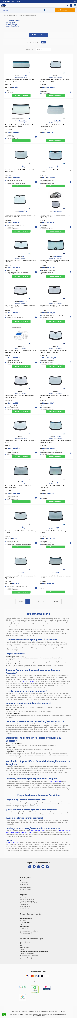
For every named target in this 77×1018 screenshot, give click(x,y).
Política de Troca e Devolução (29, 903)
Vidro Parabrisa (33, 15)
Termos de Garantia (26, 906)
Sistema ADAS (24, 904)
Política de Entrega (25, 898)
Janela (16, 833)
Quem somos (24, 882)
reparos (41, 624)
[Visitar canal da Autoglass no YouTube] (42, 866)
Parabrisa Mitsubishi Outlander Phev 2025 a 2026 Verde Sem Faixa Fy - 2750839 (54, 351)
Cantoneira (60, 831)
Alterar (18, 2)
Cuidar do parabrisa (12, 842)
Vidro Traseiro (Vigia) (38, 831)
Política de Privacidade (27, 901)
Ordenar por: (30, 49)
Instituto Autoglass (25, 888)
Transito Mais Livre (25, 889)
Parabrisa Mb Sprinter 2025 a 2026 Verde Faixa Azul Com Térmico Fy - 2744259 (20, 351)
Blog (75, 2)
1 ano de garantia (55, 781)
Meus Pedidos (24, 884)
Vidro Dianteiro (24, 15)
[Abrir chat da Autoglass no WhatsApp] (29, 866)
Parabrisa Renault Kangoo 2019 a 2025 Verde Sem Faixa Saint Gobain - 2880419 (20, 125)
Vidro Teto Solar (26, 833)
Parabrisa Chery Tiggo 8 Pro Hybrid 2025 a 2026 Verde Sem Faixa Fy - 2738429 (54, 306)
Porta (12, 833)
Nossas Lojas (24, 886)
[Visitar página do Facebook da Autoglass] (34, 866)
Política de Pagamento (27, 899)
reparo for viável (28, 681)
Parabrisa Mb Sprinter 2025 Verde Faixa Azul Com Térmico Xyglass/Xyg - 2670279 (54, 261)
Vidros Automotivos (13, 15)
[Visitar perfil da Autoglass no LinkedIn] (47, 866)
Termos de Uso (24, 908)
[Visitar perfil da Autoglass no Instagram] (38, 866)
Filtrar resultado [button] (39, 35)
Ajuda (22, 881)
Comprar (21, 95)
